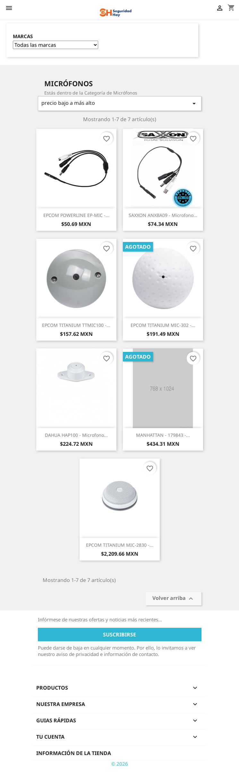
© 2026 (119, 763)
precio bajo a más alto (119, 103)
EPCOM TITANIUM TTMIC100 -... (76, 325)
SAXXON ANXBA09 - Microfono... (163, 215)
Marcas (23, 36)
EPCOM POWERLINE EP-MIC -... (76, 215)
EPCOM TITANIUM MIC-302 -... (163, 325)
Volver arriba (173, 598)
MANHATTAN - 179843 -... (163, 435)
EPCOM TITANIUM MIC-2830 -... (119, 545)
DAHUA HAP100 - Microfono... (76, 435)
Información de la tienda (73, 753)
